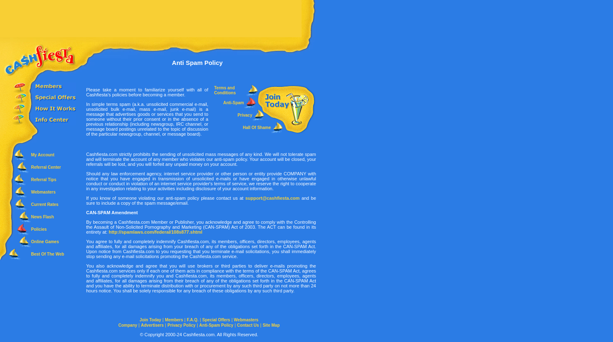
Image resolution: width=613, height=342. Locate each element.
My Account (42, 155)
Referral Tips (43, 179)
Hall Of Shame (257, 127)
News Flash (42, 217)
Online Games (45, 241)
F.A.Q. (192, 320)
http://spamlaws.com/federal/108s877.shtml (155, 232)
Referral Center (46, 167)
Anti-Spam (233, 102)
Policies (39, 229)
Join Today (150, 320)
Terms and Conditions (225, 90)
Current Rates (44, 204)
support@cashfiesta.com (272, 198)
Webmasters (43, 192)
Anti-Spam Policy (216, 325)
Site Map (271, 325)
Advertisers (152, 325)
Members (174, 320)
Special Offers (216, 320)
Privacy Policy (181, 325)
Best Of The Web (47, 254)
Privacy (244, 115)
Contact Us (248, 325)
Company (128, 325)
